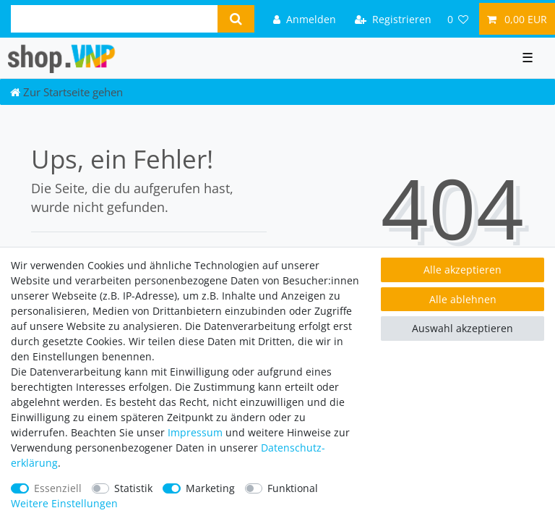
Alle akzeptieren (462, 269)
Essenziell (58, 488)
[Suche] (236, 19)
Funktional (292, 488)
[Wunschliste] (458, 18)
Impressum (195, 432)
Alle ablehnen (462, 299)
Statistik (133, 488)
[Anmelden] (304, 18)
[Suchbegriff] (114, 19)
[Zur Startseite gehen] (66, 92)
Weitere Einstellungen (64, 503)
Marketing (210, 488)
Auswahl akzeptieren (462, 328)
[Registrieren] (393, 18)
